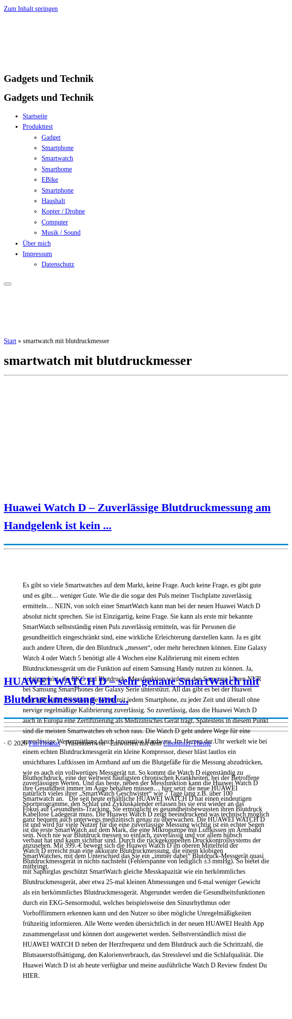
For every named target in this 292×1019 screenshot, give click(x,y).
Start (10, 341)
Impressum (37, 253)
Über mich (37, 243)
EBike (50, 179)
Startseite (35, 116)
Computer (55, 222)
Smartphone (58, 147)
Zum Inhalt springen (31, 8)
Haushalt (53, 200)
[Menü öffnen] (7, 284)
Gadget (51, 137)
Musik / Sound (61, 232)
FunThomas (44, 743)
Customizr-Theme (187, 743)
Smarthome (57, 169)
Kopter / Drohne (63, 211)
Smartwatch (57, 158)
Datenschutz (58, 264)
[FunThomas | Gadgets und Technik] (63, 59)
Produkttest (38, 126)
